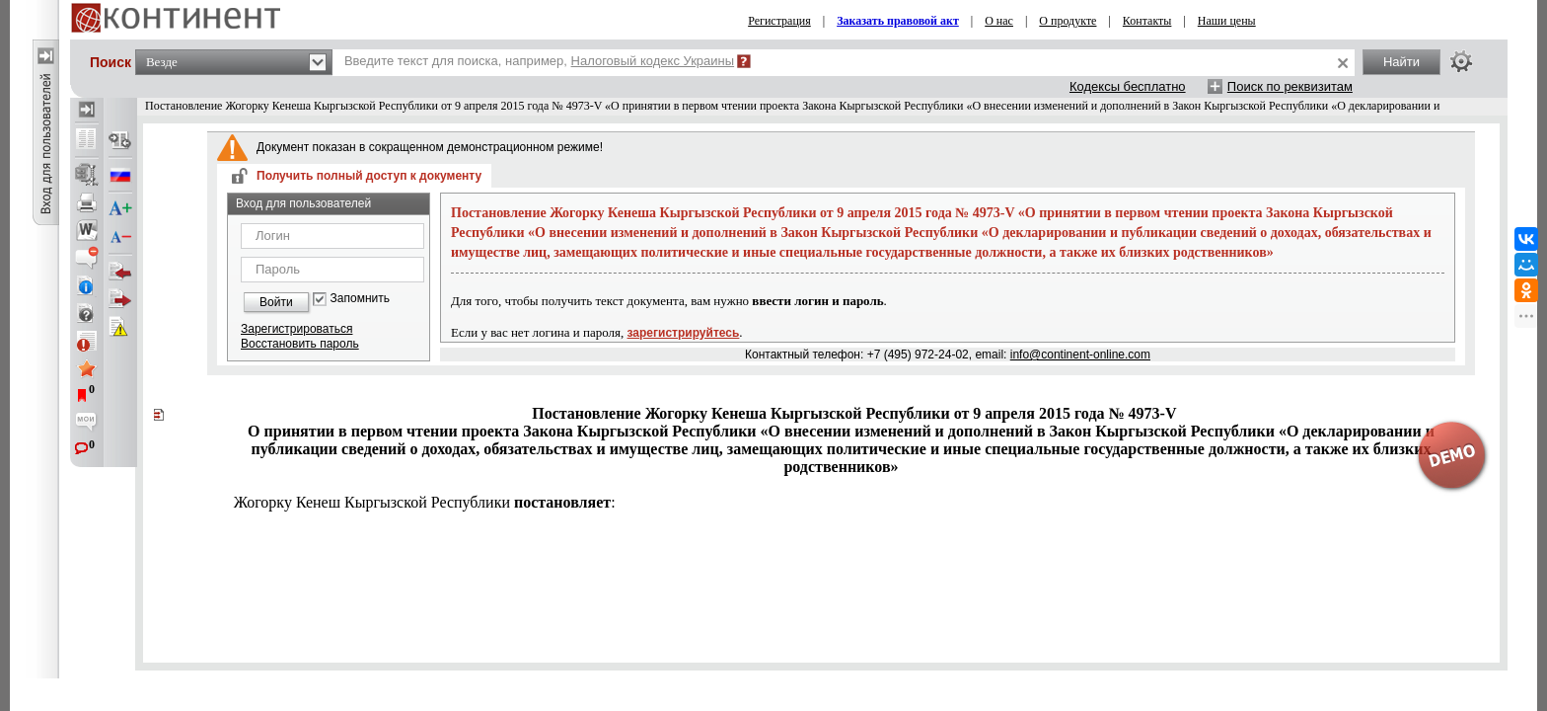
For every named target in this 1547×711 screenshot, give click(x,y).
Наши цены (1227, 21)
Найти (1401, 61)
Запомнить (360, 298)
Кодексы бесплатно (1127, 86)
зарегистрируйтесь (683, 333)
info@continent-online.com (1080, 354)
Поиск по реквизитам (1290, 86)
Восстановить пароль (300, 344)
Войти (276, 302)
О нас (999, 21)
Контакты (1147, 21)
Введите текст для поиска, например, (539, 60)
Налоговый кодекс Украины (653, 60)
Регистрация (779, 21)
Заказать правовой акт (898, 21)
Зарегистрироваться (296, 329)
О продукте (1067, 21)
